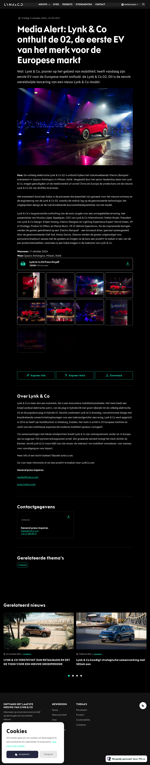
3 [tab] (77, 678)
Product (80, 714)
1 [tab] (69, 678)
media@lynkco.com (30, 531)
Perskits (67, 4)
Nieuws (43, 4)
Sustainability (83, 719)
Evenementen (84, 4)
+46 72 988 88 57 (29, 533)
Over (56, 4)
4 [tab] (81, 678)
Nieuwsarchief (59, 714)
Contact (100, 4)
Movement (81, 710)
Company (22, 565)
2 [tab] (73, 678)
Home (55, 710)
